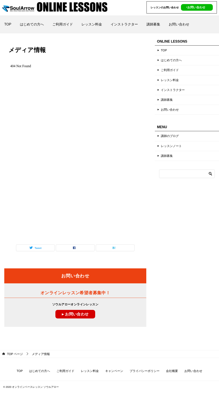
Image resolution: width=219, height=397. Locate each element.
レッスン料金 (91, 24)
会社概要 (172, 371)
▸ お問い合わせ (75, 314)
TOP (7, 24)
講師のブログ (170, 136)
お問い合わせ (179, 24)
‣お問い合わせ (195, 7)
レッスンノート (171, 146)
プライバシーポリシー (145, 371)
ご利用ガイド (62, 24)
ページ (15, 354)
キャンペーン (114, 371)
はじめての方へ (32, 24)
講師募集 (153, 24)
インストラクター (124, 24)
